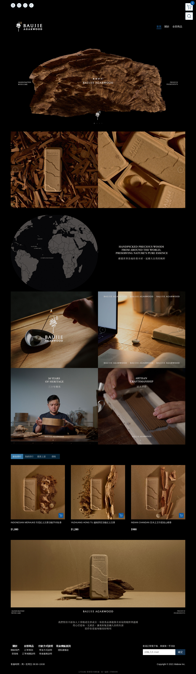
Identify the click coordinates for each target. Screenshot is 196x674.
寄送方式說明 (45, 650)
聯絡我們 (15, 650)
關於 (15, 646)
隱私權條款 (63, 650)
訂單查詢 (28, 650)
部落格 (15, 654)
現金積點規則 (63, 646)
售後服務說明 (45, 654)
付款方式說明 (45, 646)
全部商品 (29, 646)
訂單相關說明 (28, 654)
